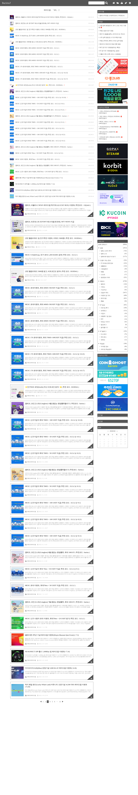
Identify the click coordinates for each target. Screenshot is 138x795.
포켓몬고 (114, 310)
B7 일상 (113, 305)
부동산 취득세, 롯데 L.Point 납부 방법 (111, 41)
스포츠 (114, 274)
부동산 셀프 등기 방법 (106, 31)
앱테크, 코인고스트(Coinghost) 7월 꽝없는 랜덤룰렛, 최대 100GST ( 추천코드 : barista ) (43, 165)
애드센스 (114, 337)
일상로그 (114, 324)
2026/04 (112, 431)
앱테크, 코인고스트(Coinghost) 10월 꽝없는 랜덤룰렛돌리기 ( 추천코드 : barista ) (41, 91)
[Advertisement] (51, 375)
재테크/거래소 (30, 247)
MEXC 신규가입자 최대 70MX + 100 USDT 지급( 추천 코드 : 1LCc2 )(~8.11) (40, 141)
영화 (113, 248)
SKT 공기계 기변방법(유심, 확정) (110, 47)
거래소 (114, 287)
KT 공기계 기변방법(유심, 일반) (109, 51)
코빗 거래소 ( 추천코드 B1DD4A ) (111, 116)
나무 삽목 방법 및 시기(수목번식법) (111, 37)
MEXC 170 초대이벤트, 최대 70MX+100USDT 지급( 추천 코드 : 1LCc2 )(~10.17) (41, 79)
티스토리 (114, 334)
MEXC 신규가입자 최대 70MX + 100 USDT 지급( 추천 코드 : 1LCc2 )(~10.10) (40, 97)
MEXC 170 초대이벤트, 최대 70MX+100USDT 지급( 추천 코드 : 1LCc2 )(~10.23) (41, 73)
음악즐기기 (114, 327)
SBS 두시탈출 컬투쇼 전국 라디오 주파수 (112, 34)
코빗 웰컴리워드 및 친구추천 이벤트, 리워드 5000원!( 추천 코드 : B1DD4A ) (40, 29)
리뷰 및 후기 (114, 308)
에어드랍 (114, 298)
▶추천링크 (103, 113)
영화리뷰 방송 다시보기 (114, 256)
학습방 (113, 343)
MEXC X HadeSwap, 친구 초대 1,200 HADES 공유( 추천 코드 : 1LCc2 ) (38, 35)
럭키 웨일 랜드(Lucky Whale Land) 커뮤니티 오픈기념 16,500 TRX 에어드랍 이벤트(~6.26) (45, 196)
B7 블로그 (113, 331)
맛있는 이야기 (114, 322)
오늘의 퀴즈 (114, 292)
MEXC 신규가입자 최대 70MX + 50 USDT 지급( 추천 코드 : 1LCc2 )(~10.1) (39, 103)
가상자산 (114, 290)
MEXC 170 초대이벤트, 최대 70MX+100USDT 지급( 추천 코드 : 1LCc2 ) (39, 66)
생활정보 (114, 266)
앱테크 (114, 284)
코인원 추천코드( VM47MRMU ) (110, 127)
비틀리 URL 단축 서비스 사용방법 (110, 54)
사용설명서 (114, 269)
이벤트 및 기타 (114, 295)
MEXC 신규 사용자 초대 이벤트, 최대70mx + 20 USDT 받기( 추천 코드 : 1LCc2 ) (41, 171)
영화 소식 (114, 253)
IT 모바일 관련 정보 (114, 263)
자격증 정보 (114, 346)
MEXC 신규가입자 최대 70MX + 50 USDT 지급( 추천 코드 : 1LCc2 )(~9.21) (39, 110)
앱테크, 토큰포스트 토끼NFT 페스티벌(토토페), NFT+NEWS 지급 (37, 23)
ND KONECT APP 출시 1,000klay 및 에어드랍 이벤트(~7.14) (35, 184)
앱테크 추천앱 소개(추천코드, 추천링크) (112, 15)
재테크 (113, 281)
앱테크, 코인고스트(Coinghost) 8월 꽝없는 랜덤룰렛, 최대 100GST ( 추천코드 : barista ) (43, 147)
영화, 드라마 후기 (114, 251)
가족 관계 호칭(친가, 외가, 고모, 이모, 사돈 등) (112, 26)
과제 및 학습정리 (114, 349)
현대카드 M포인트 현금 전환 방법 (110, 44)
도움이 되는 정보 (113, 260)
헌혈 (114, 272)
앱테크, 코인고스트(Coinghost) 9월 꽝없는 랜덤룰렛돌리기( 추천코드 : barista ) (41, 116)
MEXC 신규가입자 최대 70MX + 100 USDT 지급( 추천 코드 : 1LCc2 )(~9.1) (39, 128)
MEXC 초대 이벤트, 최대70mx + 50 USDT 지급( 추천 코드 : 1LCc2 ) (37, 159)
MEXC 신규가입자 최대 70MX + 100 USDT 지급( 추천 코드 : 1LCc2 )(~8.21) (40, 134)
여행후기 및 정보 (114, 316)
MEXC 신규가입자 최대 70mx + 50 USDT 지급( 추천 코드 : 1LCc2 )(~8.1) (39, 153)
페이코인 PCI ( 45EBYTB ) (108, 132)
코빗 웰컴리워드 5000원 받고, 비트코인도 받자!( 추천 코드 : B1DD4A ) (38, 42)
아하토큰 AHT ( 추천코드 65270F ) (111, 137)
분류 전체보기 (112, 244)
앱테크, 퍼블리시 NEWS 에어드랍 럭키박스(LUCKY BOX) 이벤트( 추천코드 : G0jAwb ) (44, 17)
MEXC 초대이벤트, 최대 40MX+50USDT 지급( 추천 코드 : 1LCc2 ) (37, 48)
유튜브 (114, 340)
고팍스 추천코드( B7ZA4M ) (109, 111)
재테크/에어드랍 (30, 214)
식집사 (114, 313)
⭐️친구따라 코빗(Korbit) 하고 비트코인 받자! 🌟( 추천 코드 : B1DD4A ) (39, 85)
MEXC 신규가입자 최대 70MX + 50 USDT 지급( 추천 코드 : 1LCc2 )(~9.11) (39, 122)
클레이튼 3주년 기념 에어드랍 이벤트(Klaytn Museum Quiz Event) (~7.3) (39, 178)
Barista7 (6, 3)
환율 (114, 301)
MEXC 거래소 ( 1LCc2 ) (108, 121)
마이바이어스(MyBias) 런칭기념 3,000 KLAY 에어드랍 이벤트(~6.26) (38, 190)
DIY (114, 319)
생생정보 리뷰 (114, 277)
